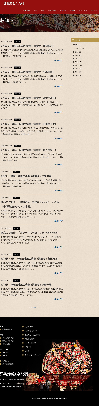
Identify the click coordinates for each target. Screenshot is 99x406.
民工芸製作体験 (8, 338)
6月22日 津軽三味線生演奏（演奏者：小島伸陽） (28, 71)
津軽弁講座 (6, 344)
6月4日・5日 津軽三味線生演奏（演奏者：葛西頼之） (30, 258)
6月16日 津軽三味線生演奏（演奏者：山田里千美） (29, 124)
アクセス (94, 10)
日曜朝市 (28, 347)
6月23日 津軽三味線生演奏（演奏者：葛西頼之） (28, 45)
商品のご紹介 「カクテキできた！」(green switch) (29, 232)
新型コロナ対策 (8, 364)
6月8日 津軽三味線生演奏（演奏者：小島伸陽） (27, 176)
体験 (42, 10)
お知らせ (5, 361)
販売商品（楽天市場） (33, 335)
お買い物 (63, 10)
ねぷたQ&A (29, 327)
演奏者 (4, 355)
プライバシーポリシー (33, 355)
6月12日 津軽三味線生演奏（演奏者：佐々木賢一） (29, 150)
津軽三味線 (52, 10)
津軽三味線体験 (8, 341)
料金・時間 (83, 10)
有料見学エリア (8, 329)
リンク (27, 351)
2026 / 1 (78, 48)
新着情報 (26, 10)
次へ (34, 307)
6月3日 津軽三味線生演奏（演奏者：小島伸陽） (27, 284)
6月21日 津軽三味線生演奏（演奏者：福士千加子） (29, 97)
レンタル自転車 (30, 343)
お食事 (72, 10)
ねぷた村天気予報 (31, 331)
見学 (35, 10)
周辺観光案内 (29, 339)
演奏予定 (5, 352)
